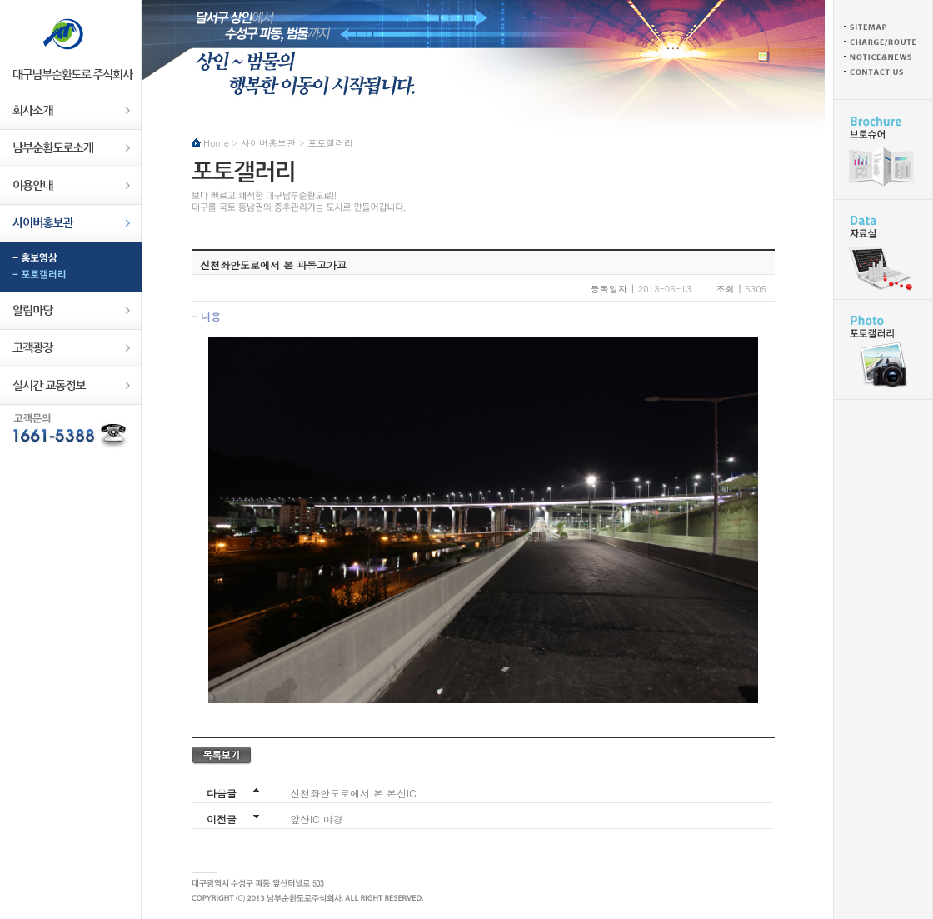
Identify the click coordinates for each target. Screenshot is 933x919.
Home (216, 143)
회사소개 (70, 111)
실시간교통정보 (70, 386)
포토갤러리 (70, 275)
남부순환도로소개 (70, 148)
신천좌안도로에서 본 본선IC (353, 793)
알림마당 (70, 311)
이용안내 (70, 186)
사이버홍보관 (70, 223)
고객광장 (70, 348)
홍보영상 (70, 259)
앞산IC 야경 (316, 819)
